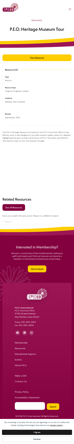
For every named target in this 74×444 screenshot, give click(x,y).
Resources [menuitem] (20, 348)
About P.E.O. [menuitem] (21, 365)
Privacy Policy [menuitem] (22, 392)
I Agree (37, 432)
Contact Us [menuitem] (21, 381)
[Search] (37, 221)
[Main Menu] (70, 9)
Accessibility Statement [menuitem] (27, 397)
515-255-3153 (28, 322)
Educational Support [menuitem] (25, 354)
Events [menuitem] (18, 360)
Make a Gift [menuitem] (21, 376)
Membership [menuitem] (21, 343)
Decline (37, 439)
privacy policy (56, 425)
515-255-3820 (26, 325)
